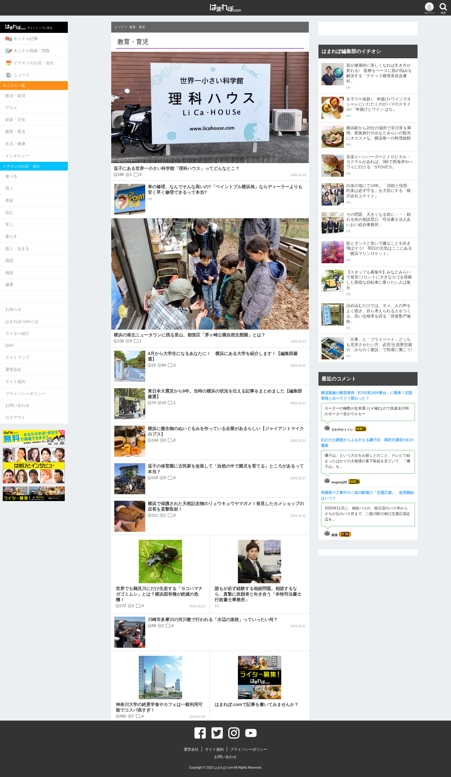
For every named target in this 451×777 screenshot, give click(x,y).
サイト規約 (48, 362)
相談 (42, 259)
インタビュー (50, 148)
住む (42, 202)
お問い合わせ (50, 385)
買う (42, 180)
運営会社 (46, 351)
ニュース (50, 71)
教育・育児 (48, 126)
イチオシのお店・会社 (62, 60)
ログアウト (48, 396)
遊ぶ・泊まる (50, 236)
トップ (119, 27)
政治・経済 (48, 92)
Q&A (42, 328)
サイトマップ (50, 339)
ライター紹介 (50, 317)
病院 (42, 248)
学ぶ (42, 213)
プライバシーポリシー (58, 373)
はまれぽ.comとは (54, 306)
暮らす (44, 225)
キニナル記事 (54, 38)
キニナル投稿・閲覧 (60, 49)
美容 (42, 191)
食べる (44, 168)
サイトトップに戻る (62, 26)
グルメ (44, 103)
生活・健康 (48, 137)
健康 (42, 270)
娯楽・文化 (48, 114)
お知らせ (46, 294)
